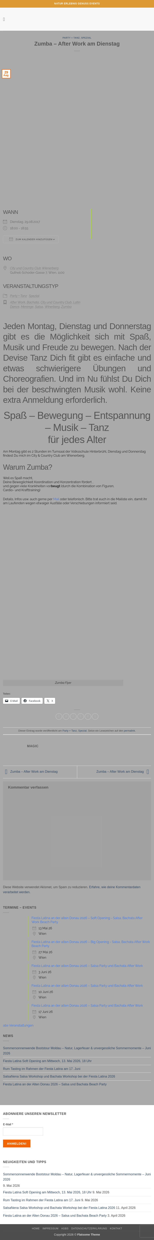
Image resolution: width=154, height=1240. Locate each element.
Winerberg (52, 307)
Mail (56, 499)
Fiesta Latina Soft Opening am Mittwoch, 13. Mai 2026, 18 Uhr (47, 1061)
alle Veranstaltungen (18, 1025)
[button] (5, 19)
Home (36, 1228)
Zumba (66, 307)
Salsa (39, 307)
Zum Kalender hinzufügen (30, 239)
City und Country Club (56, 302)
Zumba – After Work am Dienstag (30, 772)
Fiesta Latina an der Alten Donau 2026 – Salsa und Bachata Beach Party (55, 1084)
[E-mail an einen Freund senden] (80, 716)
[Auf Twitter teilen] (73, 716)
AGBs (64, 1228)
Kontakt (116, 1228)
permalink (129, 730)
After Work (17, 302)
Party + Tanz (71, 38)
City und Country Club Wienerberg (34, 268)
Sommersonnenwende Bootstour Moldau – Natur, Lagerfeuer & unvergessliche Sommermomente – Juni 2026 (77, 1050)
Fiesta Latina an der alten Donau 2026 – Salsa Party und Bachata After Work (87, 966)
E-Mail (8, 1124)
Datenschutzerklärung (89, 1228)
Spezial (86, 38)
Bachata (33, 302)
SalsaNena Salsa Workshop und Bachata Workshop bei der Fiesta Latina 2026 (59, 1076)
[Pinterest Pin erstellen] (88, 716)
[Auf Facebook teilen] (66, 716)
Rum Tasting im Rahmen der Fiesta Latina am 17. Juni (41, 1069)
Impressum (51, 1228)
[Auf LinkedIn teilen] (95, 716)
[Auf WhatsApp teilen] (59, 716)
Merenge (27, 307)
